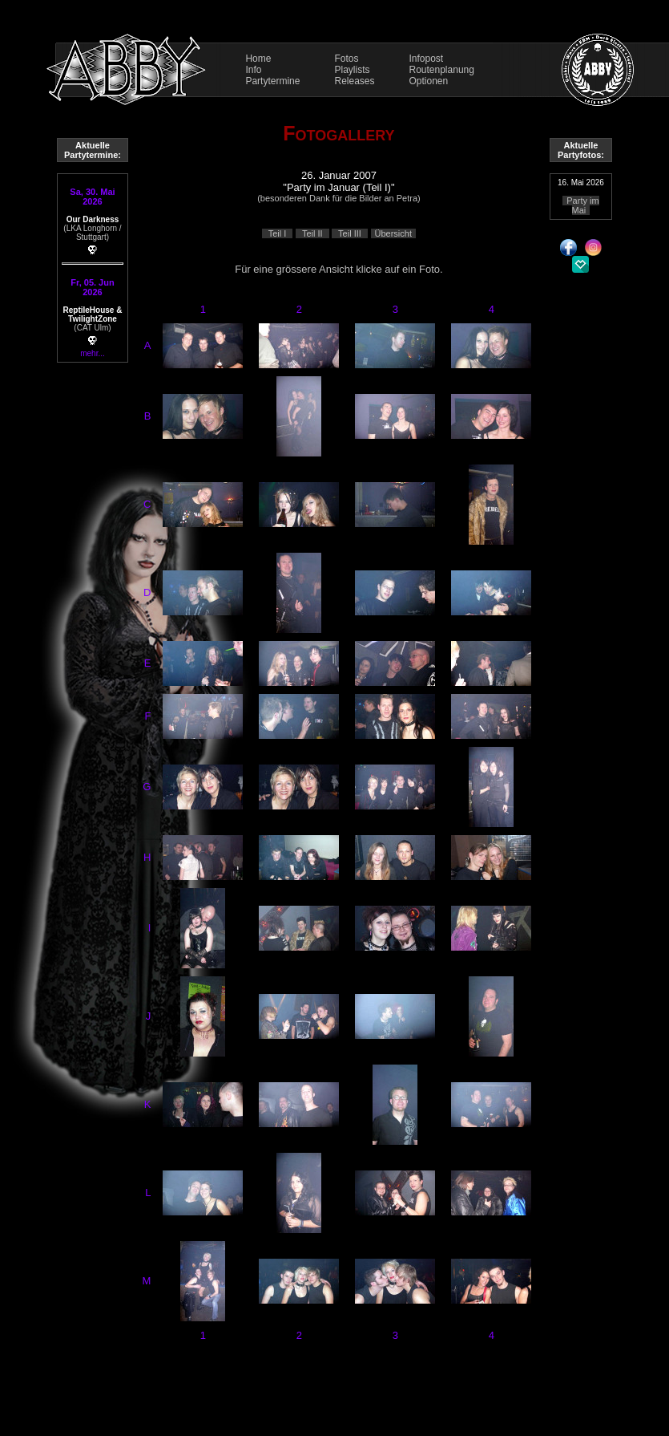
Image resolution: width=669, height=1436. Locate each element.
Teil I (277, 233)
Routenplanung (441, 69)
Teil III (350, 233)
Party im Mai (582, 205)
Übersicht (393, 233)
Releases (354, 81)
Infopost (426, 58)
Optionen (429, 81)
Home (258, 58)
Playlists (351, 69)
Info (253, 69)
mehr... (92, 353)
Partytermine (272, 81)
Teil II (312, 233)
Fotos (346, 58)
